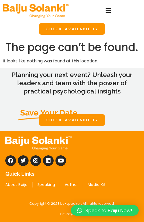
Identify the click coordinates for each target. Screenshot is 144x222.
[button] (108, 11)
